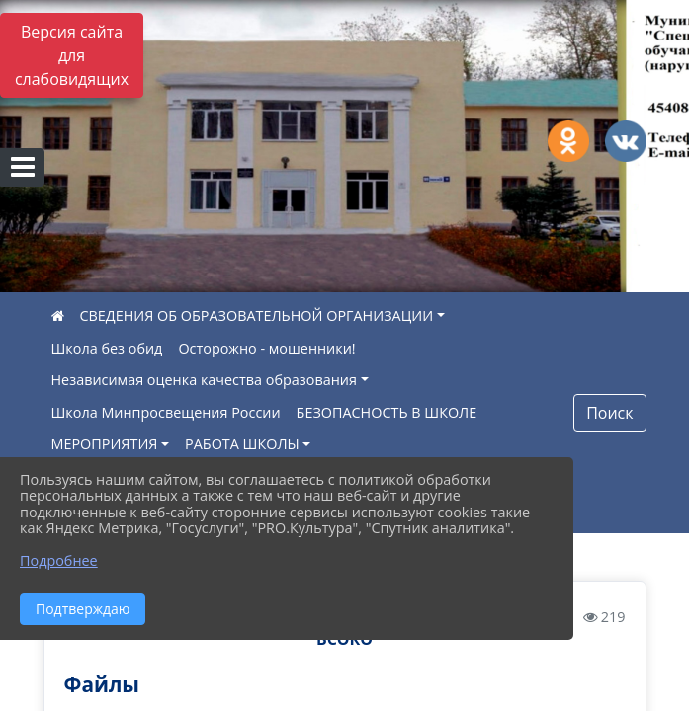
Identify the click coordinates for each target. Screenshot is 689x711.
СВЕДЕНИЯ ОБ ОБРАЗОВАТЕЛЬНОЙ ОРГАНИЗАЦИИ (257, 315)
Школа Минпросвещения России (166, 412)
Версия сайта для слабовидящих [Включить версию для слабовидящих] (72, 55)
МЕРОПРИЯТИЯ (104, 443)
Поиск (609, 413)
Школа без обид (107, 348)
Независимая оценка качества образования (204, 379)
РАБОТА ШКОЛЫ (242, 443)
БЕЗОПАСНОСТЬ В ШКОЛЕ (387, 412)
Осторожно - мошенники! (266, 348)
